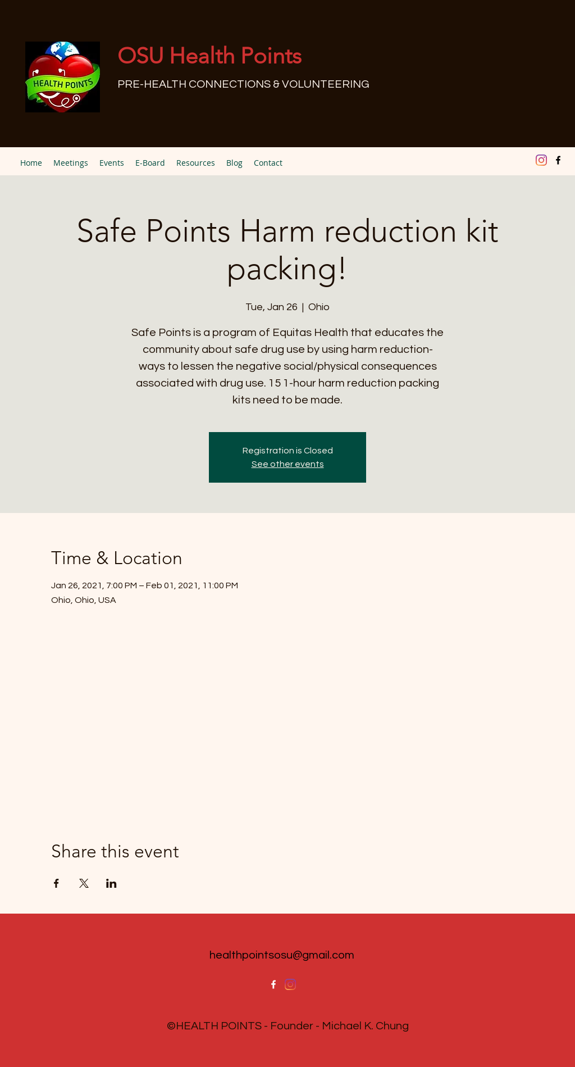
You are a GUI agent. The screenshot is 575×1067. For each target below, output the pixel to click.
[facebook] (558, 160)
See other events (288, 464)
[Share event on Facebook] (56, 883)
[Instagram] (541, 160)
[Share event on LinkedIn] (111, 883)
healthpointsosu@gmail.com (281, 955)
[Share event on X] (84, 883)
